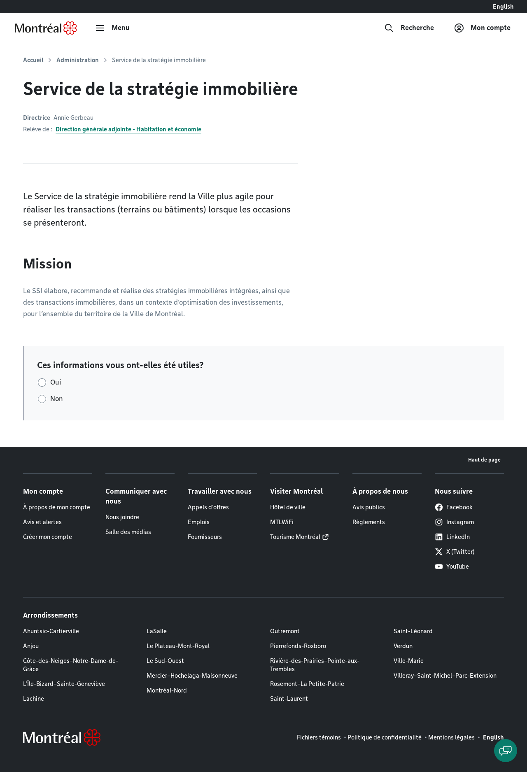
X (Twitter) (455, 552)
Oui (55, 382)
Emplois (199, 522)
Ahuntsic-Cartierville (51, 631)
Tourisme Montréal (295, 537)
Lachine (33, 698)
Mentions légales (451, 737)
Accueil (33, 60)
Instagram (454, 522)
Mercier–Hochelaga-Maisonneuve (192, 675)
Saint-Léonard (413, 631)
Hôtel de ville (287, 507)
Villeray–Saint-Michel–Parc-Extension (445, 675)
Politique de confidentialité (384, 737)
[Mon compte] (482, 28)
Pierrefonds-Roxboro (298, 646)
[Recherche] (409, 28)
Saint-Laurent (289, 698)
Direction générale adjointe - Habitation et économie (128, 129)
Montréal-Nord (167, 690)
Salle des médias (128, 532)
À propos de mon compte (56, 507)
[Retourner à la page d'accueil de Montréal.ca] (45, 28)
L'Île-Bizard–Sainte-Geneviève (64, 684)
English (503, 6)
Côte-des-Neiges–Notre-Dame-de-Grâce (70, 665)
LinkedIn (452, 537)
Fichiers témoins (319, 737)
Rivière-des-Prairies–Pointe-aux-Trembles (314, 665)
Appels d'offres (208, 507)
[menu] (112, 28)
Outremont (285, 631)
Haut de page (484, 460)
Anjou (31, 646)
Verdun (403, 646)
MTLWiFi (282, 522)
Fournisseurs (205, 537)
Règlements (368, 522)
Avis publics (368, 507)
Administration (77, 60)
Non (56, 399)
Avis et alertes (42, 522)
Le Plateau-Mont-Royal (178, 646)
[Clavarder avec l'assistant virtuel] (505, 750)
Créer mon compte (47, 537)
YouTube (452, 566)
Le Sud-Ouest (165, 661)
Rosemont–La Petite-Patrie (307, 684)
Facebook (454, 507)
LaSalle (157, 631)
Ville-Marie (409, 661)
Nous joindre (122, 517)
